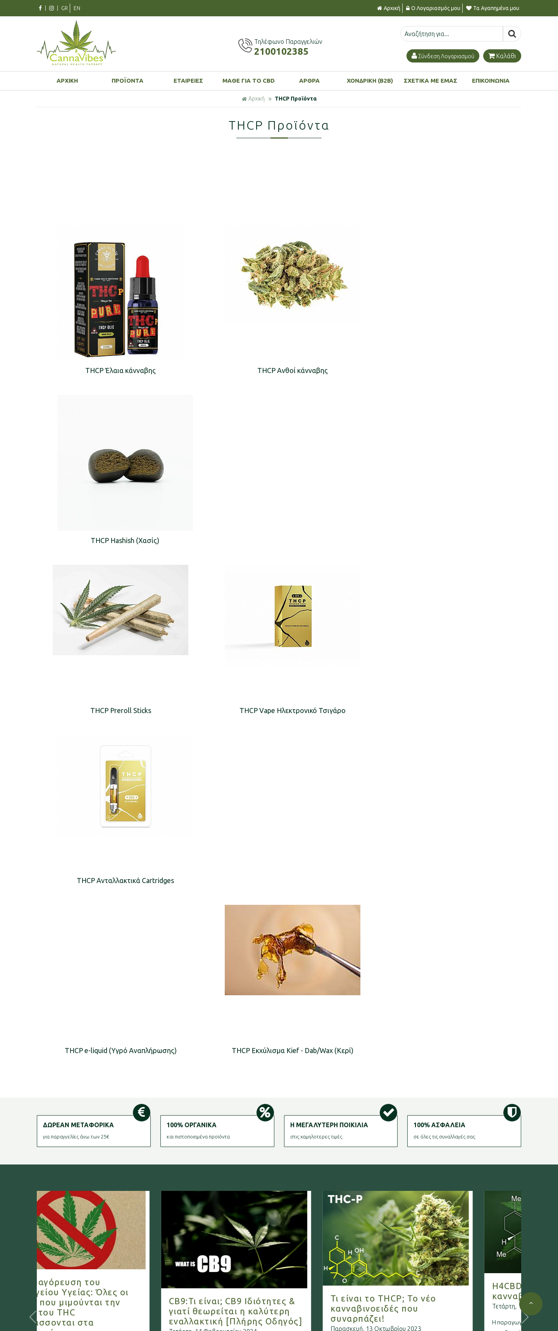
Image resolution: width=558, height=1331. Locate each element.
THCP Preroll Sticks (114, 540)
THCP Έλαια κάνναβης (114, 370)
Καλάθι (502, 55)
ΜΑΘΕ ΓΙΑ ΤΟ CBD (248, 80)
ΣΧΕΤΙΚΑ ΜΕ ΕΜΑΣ (430, 80)
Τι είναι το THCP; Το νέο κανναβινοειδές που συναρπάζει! (410, 967)
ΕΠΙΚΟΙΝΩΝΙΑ (491, 80)
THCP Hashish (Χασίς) (434, 370)
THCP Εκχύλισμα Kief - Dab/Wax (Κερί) (274, 709)
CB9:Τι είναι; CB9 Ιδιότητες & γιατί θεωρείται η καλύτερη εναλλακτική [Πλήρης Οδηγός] (262, 970)
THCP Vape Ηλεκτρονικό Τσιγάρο (274, 540)
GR (64, 8)
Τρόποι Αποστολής (321, 1304)
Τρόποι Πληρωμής (319, 1292)
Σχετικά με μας (203, 1292)
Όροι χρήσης (200, 1304)
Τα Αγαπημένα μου (492, 8)
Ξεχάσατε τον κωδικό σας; (443, 1317)
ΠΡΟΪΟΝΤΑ (127, 80)
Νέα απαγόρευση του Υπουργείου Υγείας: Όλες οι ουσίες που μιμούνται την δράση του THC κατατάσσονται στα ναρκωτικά (94, 966)
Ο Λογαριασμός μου (433, 8)
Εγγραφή (422, 1304)
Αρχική (388, 8)
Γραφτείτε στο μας (279, 1161)
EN (77, 8)
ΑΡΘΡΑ (309, 80)
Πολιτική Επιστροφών (325, 1317)
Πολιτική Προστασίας (211, 1317)
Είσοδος (421, 1292)
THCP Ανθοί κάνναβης (274, 370)
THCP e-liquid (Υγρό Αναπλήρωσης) (114, 709)
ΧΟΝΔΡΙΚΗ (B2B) (370, 80)
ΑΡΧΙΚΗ (67, 80)
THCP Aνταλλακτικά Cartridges (434, 540)
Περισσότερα (56, 1075)
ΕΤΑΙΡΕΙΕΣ (188, 80)
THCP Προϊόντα (296, 98)
